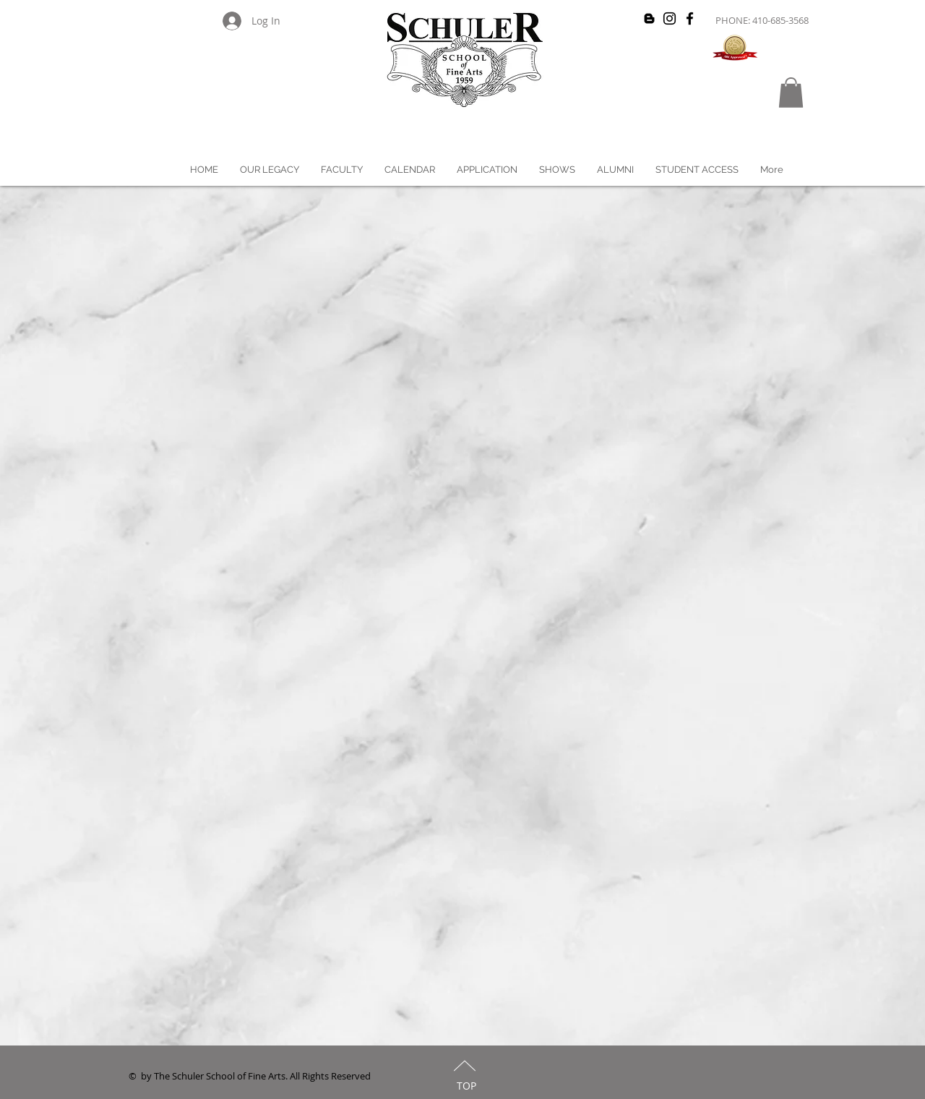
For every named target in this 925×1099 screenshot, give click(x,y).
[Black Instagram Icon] (669, 18)
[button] (791, 92)
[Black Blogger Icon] (649, 18)
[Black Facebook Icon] (689, 18)
